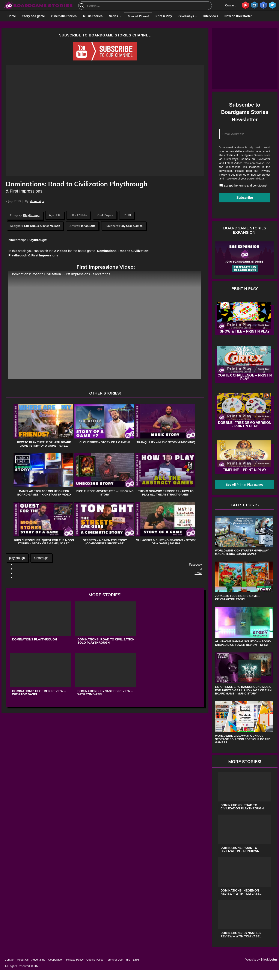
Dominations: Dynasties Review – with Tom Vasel (105, 693)
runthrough (41, 558)
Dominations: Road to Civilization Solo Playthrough (105, 641)
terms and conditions (252, 185)
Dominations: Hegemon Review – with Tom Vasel (39, 693)
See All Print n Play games (244, 484)
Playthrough (31, 215)
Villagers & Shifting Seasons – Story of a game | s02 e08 (166, 542)
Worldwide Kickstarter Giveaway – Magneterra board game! (243, 552)
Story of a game (33, 16)
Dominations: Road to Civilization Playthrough (242, 807)
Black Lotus (269, 959)
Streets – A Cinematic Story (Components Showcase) (105, 542)
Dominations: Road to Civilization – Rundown (239, 849)
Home (12, 16)
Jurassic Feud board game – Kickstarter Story (237, 597)
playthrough (17, 558)
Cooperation (55, 959)
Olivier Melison (50, 225)
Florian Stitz (87, 225)
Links (136, 959)
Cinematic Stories (64, 16)
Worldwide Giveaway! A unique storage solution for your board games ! (242, 739)
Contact (230, 5)
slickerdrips (37, 201)
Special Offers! (138, 16)
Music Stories (93, 16)
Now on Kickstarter (238, 16)
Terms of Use (114, 959)
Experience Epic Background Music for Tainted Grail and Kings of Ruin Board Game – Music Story (243, 690)
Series (115, 16)
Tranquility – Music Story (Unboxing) (166, 442)
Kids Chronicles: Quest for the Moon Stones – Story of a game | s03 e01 (44, 542)
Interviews (210, 16)
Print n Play (163, 16)
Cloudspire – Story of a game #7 (105, 442)
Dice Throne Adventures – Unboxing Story (105, 493)
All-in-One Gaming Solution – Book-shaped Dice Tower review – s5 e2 (243, 643)
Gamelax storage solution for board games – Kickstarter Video (44, 493)
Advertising (38, 959)
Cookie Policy (94, 959)
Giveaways (187, 16)
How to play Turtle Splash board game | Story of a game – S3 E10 (44, 444)
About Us (23, 959)
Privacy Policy (75, 959)
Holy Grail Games (130, 225)
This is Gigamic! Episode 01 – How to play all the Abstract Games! (166, 493)
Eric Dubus (31, 225)
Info (127, 959)
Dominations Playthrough (34, 639)
